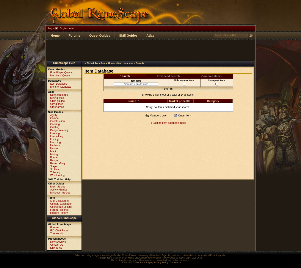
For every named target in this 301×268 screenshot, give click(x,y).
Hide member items (184, 82)
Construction (57, 121)
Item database (125, 63)
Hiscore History (59, 212)
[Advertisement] (150, 49)
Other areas (57, 106)
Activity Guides (58, 189)
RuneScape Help (64, 63)
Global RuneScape (64, 218)
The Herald (56, 233)
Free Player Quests (61, 72)
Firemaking (56, 136)
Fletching (55, 142)
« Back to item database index (168, 122)
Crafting (54, 127)
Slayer (54, 166)
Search (140, 63)
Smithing (55, 169)
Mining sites (57, 97)
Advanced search (168, 76)
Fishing (54, 139)
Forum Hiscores (59, 209)
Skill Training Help (59, 179)
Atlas (150, 35)
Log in (51, 28)
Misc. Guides (57, 186)
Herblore (55, 145)
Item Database (58, 83)
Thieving (55, 172)
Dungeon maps (59, 94)
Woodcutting (57, 175)
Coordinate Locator (61, 206)
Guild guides (57, 100)
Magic (53, 151)
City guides (56, 103)
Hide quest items (216, 82)
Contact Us (56, 244)
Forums (74, 35)
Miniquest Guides (60, 192)
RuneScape (104, 258)
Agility (53, 115)
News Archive (58, 241)
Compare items (211, 76)
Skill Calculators (59, 200)
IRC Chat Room (59, 230)
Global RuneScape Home (100, 63)
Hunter (54, 148)
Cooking (55, 124)
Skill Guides (128, 35)
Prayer (54, 157)
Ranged (54, 160)
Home (55, 35)
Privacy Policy (161, 262)
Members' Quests (60, 75)
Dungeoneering (59, 130)
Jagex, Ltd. (133, 258)
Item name (136, 83)
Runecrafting (57, 163)
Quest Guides (99, 35)
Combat (54, 118)
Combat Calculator (61, 203)
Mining (54, 154)
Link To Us (56, 247)
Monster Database (60, 86)
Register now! (67, 28)
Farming (55, 133)
